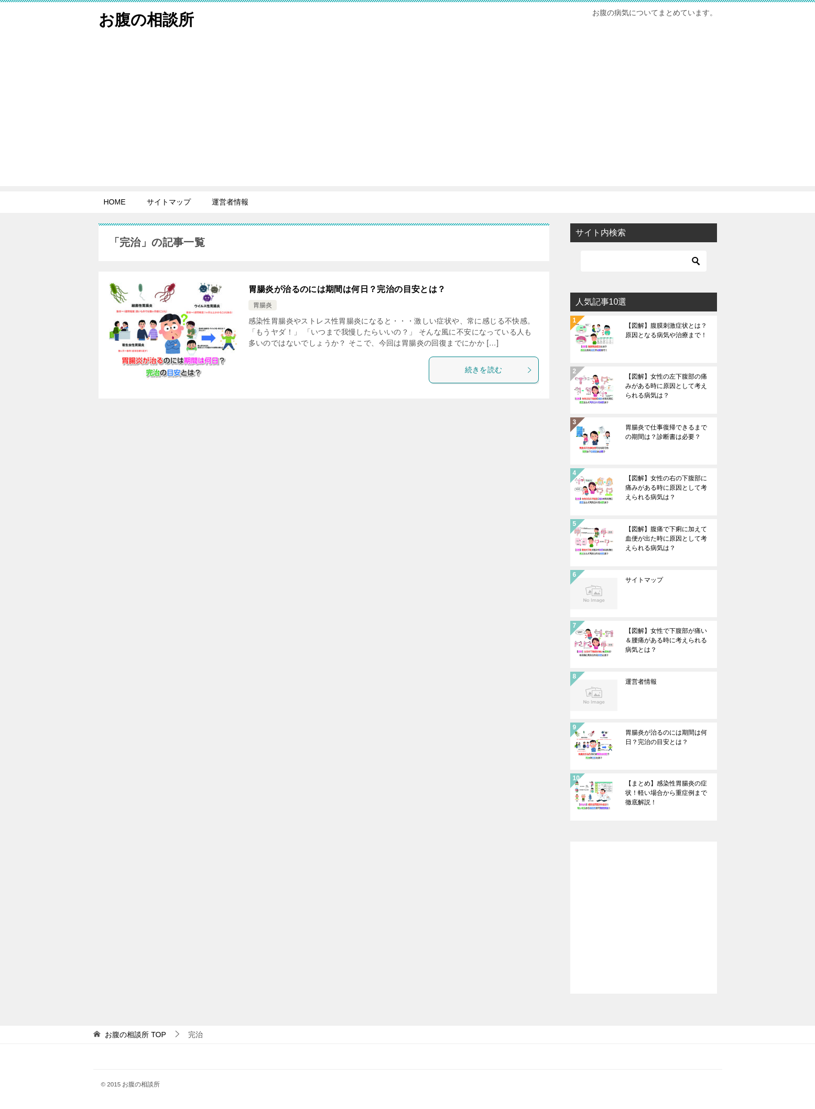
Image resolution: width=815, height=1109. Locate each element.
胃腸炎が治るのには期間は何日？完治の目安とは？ (347, 289)
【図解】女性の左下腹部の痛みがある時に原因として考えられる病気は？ (666, 386)
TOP (135, 1034)
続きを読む (499, 369)
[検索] (644, 261)
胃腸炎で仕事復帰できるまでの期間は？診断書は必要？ (666, 432)
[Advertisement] (407, 112)
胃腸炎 (262, 305)
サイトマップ (169, 202)
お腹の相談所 (146, 18)
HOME (115, 202)
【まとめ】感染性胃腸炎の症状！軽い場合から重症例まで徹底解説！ (666, 793)
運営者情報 (230, 202)
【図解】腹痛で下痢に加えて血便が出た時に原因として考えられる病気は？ (666, 538)
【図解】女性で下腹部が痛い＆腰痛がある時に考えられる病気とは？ (666, 640)
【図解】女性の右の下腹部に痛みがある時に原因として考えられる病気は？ (666, 488)
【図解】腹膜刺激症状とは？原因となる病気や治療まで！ (666, 330)
